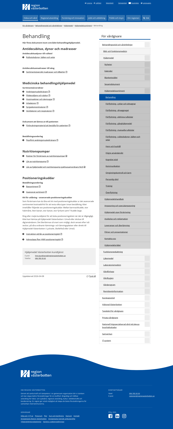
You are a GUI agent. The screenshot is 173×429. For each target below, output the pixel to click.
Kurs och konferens (56, 416)
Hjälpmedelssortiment (83, 26)
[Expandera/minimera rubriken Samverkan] (147, 334)
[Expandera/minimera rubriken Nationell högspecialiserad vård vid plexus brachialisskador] (147, 324)
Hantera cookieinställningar (53, 422)
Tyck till (92, 276)
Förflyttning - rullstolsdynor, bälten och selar (123, 138)
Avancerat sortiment (35, 192)
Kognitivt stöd (112, 159)
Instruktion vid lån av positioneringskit (43, 234)
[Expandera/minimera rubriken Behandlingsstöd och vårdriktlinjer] (147, 44)
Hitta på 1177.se (27, 416)
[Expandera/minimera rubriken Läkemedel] (147, 258)
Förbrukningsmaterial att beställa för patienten (47, 125)
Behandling (111, 97)
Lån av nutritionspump (36, 161)
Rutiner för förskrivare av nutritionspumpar (45, 156)
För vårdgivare (28, 26)
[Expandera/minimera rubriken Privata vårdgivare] (147, 317)
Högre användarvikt (114, 153)
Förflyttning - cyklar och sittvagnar (121, 103)
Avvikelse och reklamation (116, 219)
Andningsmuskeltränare (37, 91)
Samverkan (107, 334)
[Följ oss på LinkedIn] (118, 416)
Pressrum (38, 416)
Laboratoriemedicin (112, 265)
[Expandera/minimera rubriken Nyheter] (147, 64)
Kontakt (76, 416)
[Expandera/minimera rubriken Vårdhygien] (147, 278)
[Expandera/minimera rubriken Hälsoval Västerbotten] (147, 304)
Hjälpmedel (68, 26)
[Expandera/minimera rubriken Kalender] (147, 71)
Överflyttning (111, 192)
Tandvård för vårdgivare (112, 311)
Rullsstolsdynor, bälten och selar (40, 57)
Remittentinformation (113, 291)
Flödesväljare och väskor (37, 95)
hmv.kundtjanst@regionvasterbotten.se (50, 256)
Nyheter (108, 64)
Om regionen (133, 18)
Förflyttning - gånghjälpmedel (119, 123)
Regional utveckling (49, 18)
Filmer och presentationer (116, 232)
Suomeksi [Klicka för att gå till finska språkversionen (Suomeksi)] (135, 3)
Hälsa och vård (30, 18)
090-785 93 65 (40, 258)
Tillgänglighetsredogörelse (31, 422)
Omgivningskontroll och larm (118, 172)
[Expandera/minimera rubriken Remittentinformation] (147, 291)
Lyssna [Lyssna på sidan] (89, 3)
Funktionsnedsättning (113, 251)
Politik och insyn (116, 18)
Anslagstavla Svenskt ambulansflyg (61, 419)
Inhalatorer (31, 103)
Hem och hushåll (113, 146)
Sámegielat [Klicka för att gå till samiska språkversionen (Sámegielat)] (122, 3)
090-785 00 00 (134, 393)
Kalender (108, 71)
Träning (109, 186)
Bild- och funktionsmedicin (115, 51)
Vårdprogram (109, 284)
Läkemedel (108, 258)
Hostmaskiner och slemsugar (39, 99)
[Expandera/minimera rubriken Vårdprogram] (147, 284)
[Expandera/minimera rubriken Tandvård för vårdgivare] (147, 311)
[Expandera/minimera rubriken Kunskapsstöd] (147, 297)
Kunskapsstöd (108, 298)
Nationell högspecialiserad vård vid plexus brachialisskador (120, 326)
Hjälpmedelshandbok (114, 199)
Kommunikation (113, 166)
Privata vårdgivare (110, 317)
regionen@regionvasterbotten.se (142, 396)
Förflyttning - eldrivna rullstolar (119, 117)
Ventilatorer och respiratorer (39, 111)
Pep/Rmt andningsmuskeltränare (41, 140)
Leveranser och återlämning (117, 225)
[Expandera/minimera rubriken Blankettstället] (147, 77)
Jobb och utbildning (96, 18)
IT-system (106, 340)
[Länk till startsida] (35, 7)
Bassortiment (32, 186)
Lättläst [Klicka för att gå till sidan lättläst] (98, 3)
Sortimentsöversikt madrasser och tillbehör (45, 72)
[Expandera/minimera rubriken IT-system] (147, 340)
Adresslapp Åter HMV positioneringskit (43, 239)
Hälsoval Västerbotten (112, 304)
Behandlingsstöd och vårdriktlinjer (48, 26)
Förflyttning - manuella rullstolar (120, 130)
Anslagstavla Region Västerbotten (34, 419)
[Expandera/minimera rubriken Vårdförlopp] (147, 271)
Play (45, 416)
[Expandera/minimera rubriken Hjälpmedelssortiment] (147, 90)
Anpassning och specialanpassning (119, 205)
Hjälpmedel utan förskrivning (117, 212)
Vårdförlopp (108, 271)
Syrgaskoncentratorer (36, 107)
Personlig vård (112, 179)
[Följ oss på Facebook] (111, 416)
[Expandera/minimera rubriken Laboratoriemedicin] (147, 265)
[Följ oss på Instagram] (124, 416)
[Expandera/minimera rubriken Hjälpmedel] (147, 57)
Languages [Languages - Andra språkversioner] (147, 3)
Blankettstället (110, 77)
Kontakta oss (110, 238)
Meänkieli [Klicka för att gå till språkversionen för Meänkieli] (109, 3)
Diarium (69, 416)
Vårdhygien (108, 278)
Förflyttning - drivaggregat (117, 110)
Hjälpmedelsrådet (112, 245)
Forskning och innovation (73, 18)
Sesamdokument (112, 84)
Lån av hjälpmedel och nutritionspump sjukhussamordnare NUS (54, 167)
